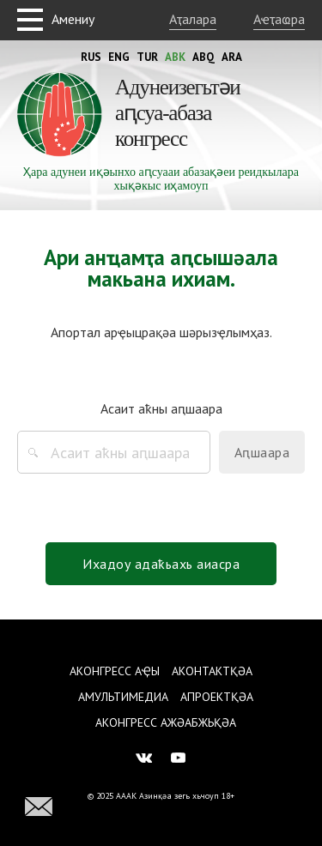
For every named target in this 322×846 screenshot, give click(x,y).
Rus (91, 57)
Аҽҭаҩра (279, 18)
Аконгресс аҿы (115, 671)
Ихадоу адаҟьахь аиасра (161, 563)
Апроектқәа (216, 696)
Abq (203, 57)
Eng (119, 57)
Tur (147, 57)
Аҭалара (192, 18)
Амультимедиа (123, 696)
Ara (232, 57)
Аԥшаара (262, 452)
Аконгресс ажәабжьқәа (165, 722)
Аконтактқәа (212, 671)
